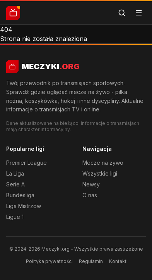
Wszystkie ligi (99, 173)
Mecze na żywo (102, 162)
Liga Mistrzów (23, 206)
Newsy (91, 184)
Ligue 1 (15, 216)
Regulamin (91, 261)
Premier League (26, 162)
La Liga (15, 173)
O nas (89, 195)
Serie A (15, 184)
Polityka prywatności (49, 261)
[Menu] (139, 13)
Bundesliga (20, 195)
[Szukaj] (122, 13)
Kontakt (117, 261)
